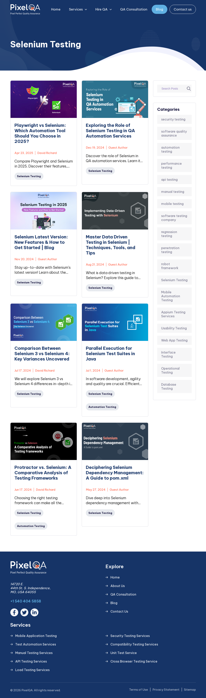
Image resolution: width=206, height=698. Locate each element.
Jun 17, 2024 (23, 489)
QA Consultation (133, 9)
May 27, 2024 (95, 489)
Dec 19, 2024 (95, 147)
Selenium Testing (174, 280)
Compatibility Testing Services (134, 644)
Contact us (183, 9)
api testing (169, 180)
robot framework (169, 266)
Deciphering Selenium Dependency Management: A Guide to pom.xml (115, 473)
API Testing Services (31, 661)
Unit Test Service (123, 653)
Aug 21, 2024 (95, 264)
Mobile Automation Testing (170, 296)
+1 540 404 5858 (25, 601)
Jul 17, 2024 (22, 370)
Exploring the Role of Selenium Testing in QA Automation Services (110, 131)
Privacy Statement (165, 689)
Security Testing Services (130, 636)
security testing (173, 119)
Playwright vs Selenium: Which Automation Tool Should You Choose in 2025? (40, 133)
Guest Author (118, 147)
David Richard (47, 153)
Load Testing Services (32, 670)
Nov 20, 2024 (24, 259)
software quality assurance (174, 133)
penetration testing (170, 250)
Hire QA (105, 9)
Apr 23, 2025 (23, 153)
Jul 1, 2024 (93, 370)
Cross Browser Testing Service (133, 661)
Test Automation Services (35, 644)
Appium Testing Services (173, 314)
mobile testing (172, 204)
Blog (159, 9)
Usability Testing (174, 328)
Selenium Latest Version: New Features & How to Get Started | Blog (41, 242)
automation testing (170, 149)
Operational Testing (170, 370)
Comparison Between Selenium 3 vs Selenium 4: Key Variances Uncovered (42, 354)
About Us (117, 586)
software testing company (174, 218)
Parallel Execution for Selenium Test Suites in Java (110, 354)
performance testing (171, 165)
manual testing (172, 192)
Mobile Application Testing (36, 636)
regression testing (169, 234)
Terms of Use (138, 689)
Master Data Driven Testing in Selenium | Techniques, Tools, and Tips (110, 245)
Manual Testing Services (34, 653)
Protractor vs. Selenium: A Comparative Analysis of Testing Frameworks (42, 473)
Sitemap (190, 689)
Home (55, 9)
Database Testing (168, 386)
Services (80, 9)
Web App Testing (174, 340)
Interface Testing (168, 354)
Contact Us (119, 611)
